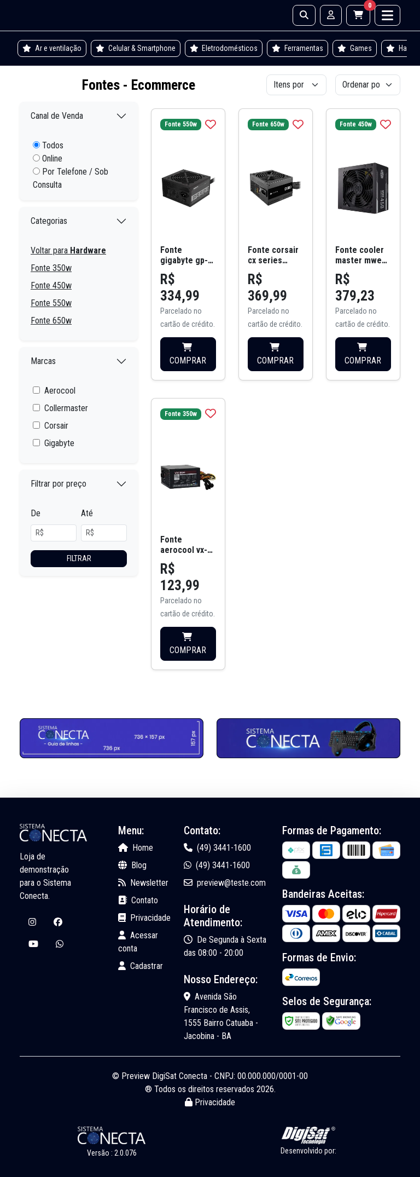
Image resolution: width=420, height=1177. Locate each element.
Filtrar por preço (58, 483)
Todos (48, 145)
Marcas (43, 361)
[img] (210, 124)
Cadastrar (140, 966)
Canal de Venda (57, 116)
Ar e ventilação (51, 48)
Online (47, 158)
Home (135, 848)
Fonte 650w (51, 320)
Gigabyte (59, 443)
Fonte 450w (51, 285)
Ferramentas (297, 48)
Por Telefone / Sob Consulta (70, 178)
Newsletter (143, 883)
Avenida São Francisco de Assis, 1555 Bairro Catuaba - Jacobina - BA (221, 1016)
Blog (132, 865)
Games (354, 48)
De (35, 513)
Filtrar (79, 558)
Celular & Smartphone (136, 48)
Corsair (56, 425)
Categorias (49, 221)
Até (87, 513)
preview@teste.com (225, 883)
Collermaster (66, 408)
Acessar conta (138, 942)
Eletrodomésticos (224, 48)
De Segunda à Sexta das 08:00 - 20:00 (225, 946)
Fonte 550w (51, 303)
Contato (138, 900)
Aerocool (59, 390)
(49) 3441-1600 (217, 848)
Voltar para (68, 250)
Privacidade (144, 918)
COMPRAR (188, 354)
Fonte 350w (51, 268)
